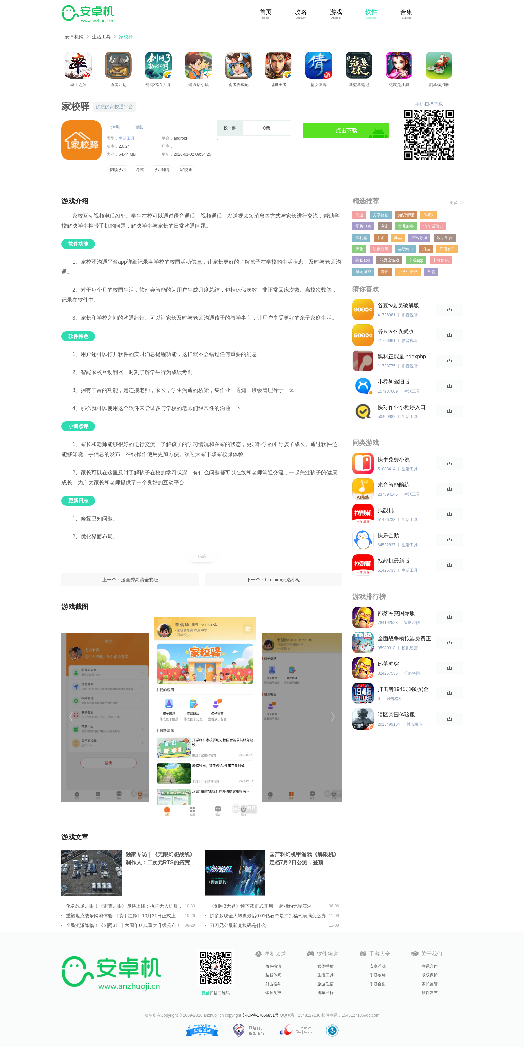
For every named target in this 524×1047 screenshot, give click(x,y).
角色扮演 (273, 966)
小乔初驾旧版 (394, 382)
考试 (140, 169)
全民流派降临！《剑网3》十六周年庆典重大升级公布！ (123, 925)
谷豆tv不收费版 (396, 331)
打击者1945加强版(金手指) (403, 689)
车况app (416, 260)
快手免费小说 (394, 459)
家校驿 (126, 36)
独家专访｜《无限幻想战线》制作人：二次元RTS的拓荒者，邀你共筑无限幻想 (160, 859)
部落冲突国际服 (396, 613)
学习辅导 (162, 169)
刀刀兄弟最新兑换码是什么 (238, 925)
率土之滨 (78, 84)
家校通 (186, 169)
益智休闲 (273, 975)
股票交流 (381, 249)
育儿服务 (406, 226)
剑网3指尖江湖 (158, 84)
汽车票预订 (433, 226)
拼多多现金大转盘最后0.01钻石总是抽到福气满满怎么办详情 (268, 915)
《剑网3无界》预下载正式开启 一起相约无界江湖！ (263, 906)
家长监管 (430, 983)
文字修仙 (381, 215)
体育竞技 (273, 992)
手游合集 (378, 983)
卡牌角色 (441, 260)
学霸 (431, 271)
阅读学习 (118, 169)
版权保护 (430, 975)
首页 (266, 12)
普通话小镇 (198, 84)
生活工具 (101, 36)
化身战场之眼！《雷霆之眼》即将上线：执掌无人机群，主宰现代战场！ (124, 906)
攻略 (301, 12)
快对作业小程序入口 (402, 407)
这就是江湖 (399, 84)
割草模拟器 (439, 84)
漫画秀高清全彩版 (139, 579)
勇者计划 (118, 84)
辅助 (140, 127)
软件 (371, 12)
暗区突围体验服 (396, 714)
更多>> (456, 202)
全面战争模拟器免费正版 (404, 639)
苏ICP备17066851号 (260, 1015)
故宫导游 (419, 237)
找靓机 (386, 510)
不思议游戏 (389, 260)
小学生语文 (408, 271)
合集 (406, 12)
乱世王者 (279, 84)
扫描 (426, 249)
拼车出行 (325, 992)
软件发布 (430, 992)
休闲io (428, 215)
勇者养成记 (239, 84)
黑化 (359, 249)
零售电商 (363, 226)
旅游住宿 (325, 983)
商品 (398, 237)
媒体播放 (325, 966)
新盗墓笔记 (359, 84)
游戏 (336, 12)
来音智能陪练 (394, 485)
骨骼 (385, 271)
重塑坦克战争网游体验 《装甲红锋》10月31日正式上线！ (121, 915)
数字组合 (445, 237)
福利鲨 (361, 237)
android (180, 138)
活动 (115, 127)
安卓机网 (74, 36)
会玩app (405, 249)
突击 (385, 226)
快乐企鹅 (388, 535)
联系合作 (430, 966)
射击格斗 (273, 983)
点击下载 (346, 130)
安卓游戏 (378, 966)
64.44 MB (127, 154)
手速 (359, 215)
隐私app (362, 260)
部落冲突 (388, 664)
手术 (381, 237)
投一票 (230, 128)
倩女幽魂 (319, 84)
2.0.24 (124, 146)
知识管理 (406, 215)
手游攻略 (378, 975)
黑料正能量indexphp (402, 356)
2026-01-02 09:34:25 (192, 154)
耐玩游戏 (363, 271)
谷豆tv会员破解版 (398, 305)
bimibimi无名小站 (283, 579)
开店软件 (447, 249)
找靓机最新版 (394, 561)
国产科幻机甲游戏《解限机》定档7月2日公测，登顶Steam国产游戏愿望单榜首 (304, 859)
